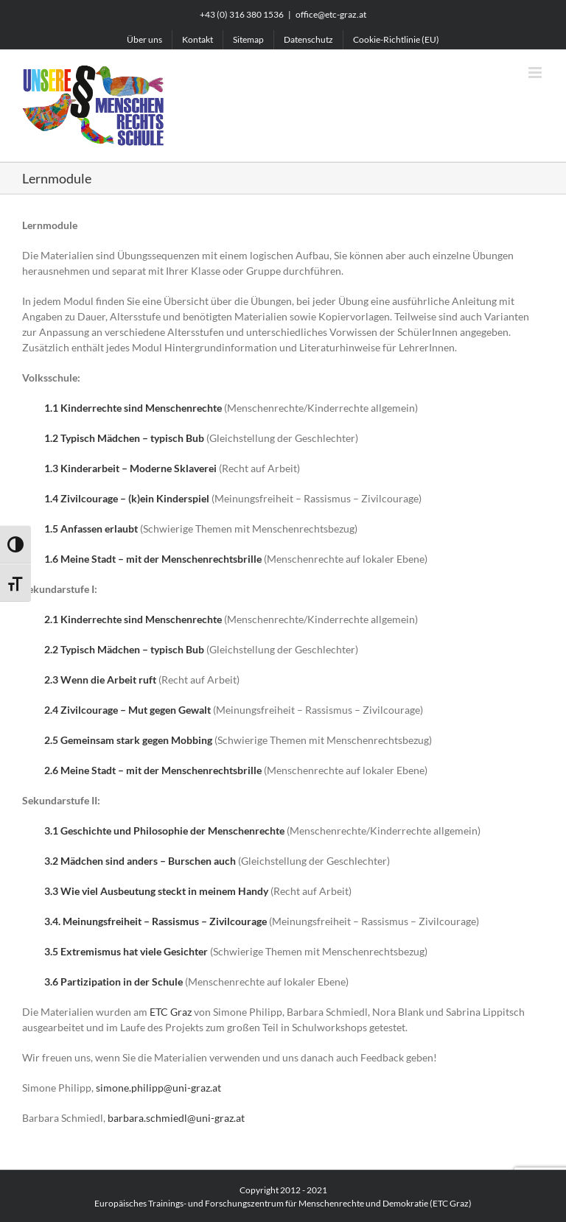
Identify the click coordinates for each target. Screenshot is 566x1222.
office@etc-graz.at (331, 14)
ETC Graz (171, 1011)
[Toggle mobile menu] (536, 72)
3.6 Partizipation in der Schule (113, 981)
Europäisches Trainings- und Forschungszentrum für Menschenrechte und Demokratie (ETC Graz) (283, 1203)
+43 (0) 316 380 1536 (242, 14)
